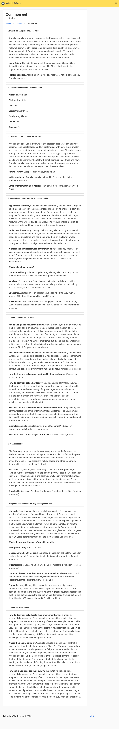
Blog (92, 716)
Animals (18, 24)
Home (8, 24)
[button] (116, 3)
